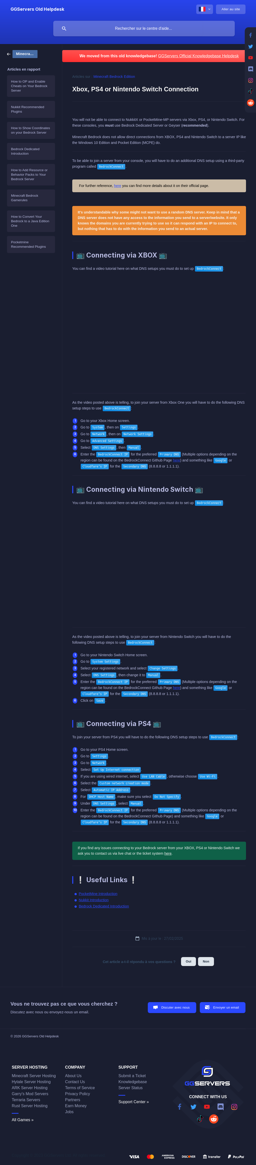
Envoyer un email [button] (226, 1007)
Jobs (69, 1112)
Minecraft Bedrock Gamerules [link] (24, 198)
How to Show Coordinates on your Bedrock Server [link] (30, 130)
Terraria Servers (26, 1100)
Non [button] (206, 961)
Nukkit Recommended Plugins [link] (27, 109)
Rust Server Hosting (30, 1106)
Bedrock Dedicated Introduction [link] (25, 151)
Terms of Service (80, 1088)
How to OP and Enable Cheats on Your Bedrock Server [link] (29, 86)
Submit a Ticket (132, 1076)
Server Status (130, 1088)
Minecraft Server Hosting (34, 1076)
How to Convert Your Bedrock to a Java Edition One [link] (30, 221)
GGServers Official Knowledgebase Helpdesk (198, 56)
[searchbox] (144, 28)
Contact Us (75, 1082)
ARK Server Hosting (30, 1088)
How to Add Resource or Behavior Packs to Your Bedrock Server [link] (29, 174)
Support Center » (133, 1102)
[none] (37, 9)
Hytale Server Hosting (31, 1082)
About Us (73, 1076)
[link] (22, 54)
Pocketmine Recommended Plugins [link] (28, 244)
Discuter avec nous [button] (175, 1007)
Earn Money (75, 1106)
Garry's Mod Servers (30, 1094)
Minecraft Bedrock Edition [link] (114, 77)
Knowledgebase (132, 1082)
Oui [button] (188, 961)
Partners (72, 1100)
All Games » (23, 1120)
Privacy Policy (77, 1094)
